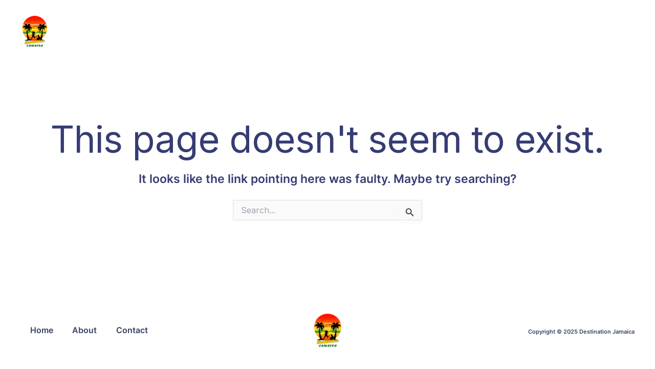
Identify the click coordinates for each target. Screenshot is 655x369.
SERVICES (457, 31)
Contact (135, 330)
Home (42, 330)
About (86, 330)
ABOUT (399, 31)
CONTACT (520, 31)
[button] (568, 31)
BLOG (352, 31)
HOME (307, 31)
